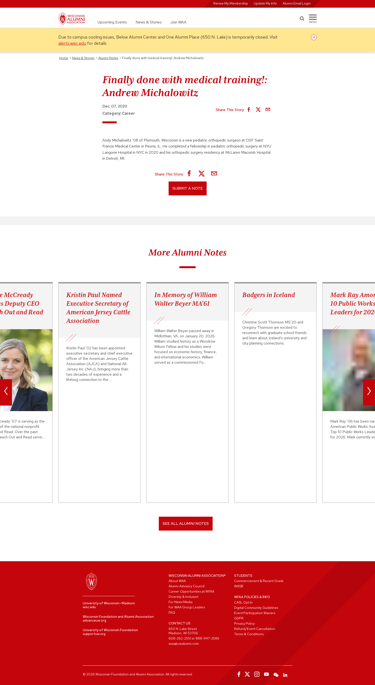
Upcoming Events (112, 22)
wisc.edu (89, 607)
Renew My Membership (230, 3)
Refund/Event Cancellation (254, 629)
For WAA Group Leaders (187, 607)
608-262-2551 (180, 638)
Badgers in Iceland (268, 295)
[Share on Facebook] (249, 110)
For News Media (181, 602)
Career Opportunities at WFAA (191, 591)
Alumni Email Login (297, 3)
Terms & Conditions (249, 634)
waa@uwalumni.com (184, 643)
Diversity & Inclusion (184, 596)
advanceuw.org (94, 620)
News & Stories (149, 22)
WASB (238, 586)
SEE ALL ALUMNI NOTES (186, 523)
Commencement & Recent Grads (258, 581)
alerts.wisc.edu (72, 43)
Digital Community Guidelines (256, 608)
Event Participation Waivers (254, 613)
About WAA (177, 581)
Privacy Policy (244, 623)
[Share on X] (258, 110)
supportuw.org (94, 634)
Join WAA (178, 22)
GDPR (238, 618)
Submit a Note (187, 188)
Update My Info (265, 3)
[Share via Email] (268, 110)
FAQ (172, 612)
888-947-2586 (207, 638)
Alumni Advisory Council (186, 586)
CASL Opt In (243, 602)
